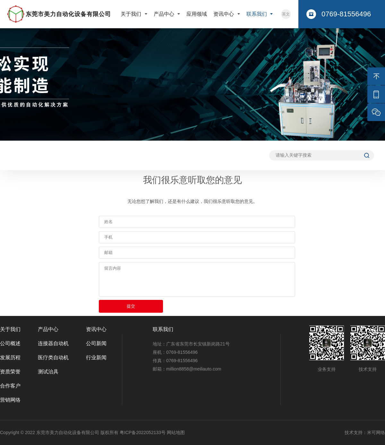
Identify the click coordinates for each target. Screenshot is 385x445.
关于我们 (131, 14)
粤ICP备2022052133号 (143, 432)
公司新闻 (96, 343)
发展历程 (10, 357)
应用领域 (196, 14)
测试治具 (48, 371)
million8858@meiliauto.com (193, 368)
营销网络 (10, 400)
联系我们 (257, 14)
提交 (131, 306)
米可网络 (376, 432)
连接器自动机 (53, 343)
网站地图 (176, 432)
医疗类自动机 (53, 357)
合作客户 (10, 385)
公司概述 (10, 343)
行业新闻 (96, 357)
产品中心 (164, 14)
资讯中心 (224, 14)
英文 (286, 14)
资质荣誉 (10, 371)
